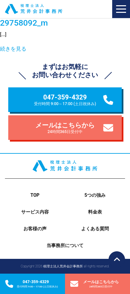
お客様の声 (35, 228)
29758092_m (24, 23)
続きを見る (13, 49)
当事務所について (65, 245)
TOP (34, 195)
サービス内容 (35, 212)
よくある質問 (95, 228)
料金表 (95, 212)
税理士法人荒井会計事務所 (43, 9)
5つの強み (95, 195)
